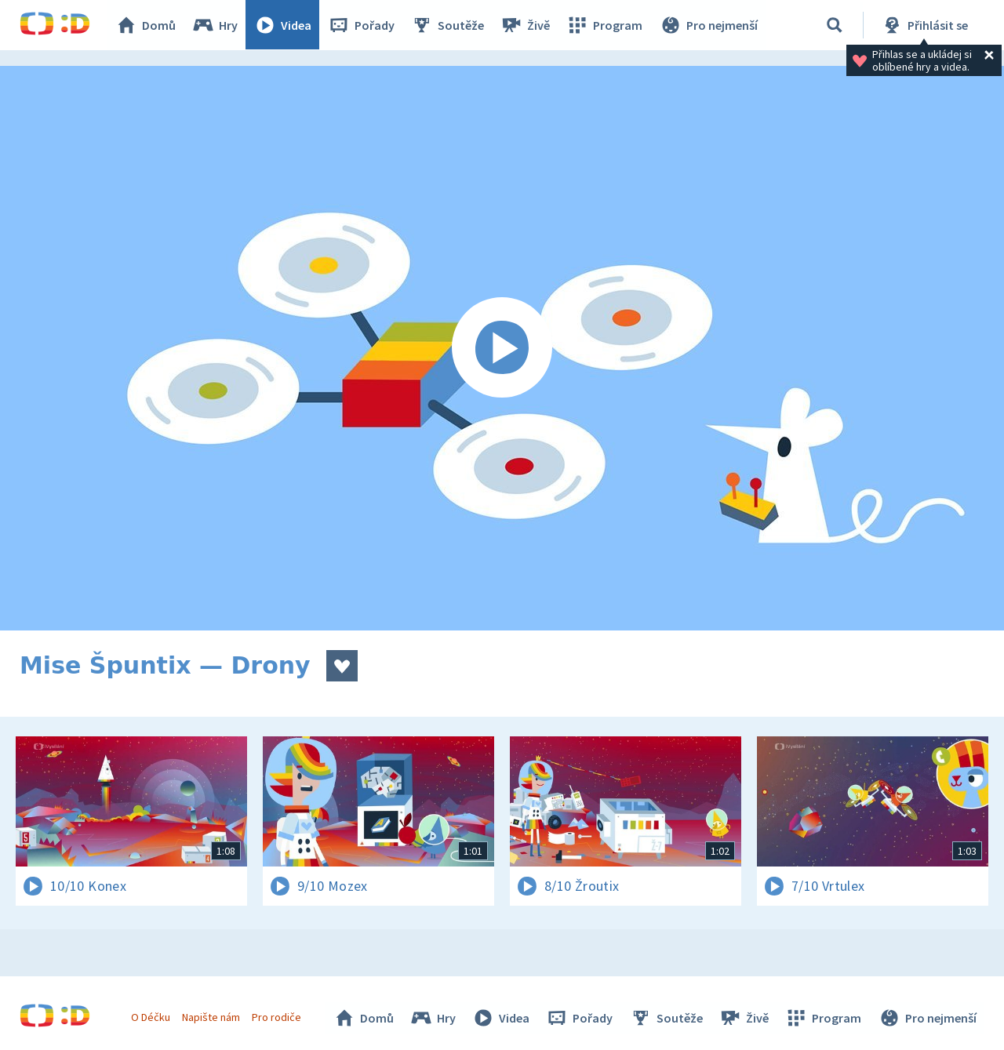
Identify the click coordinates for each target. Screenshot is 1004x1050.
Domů (145, 25)
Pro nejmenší (708, 25)
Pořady (361, 25)
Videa (283, 25)
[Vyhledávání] (834, 25)
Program (604, 25)
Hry (215, 25)
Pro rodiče (277, 1017)
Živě (525, 25)
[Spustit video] (502, 348)
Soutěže (448, 25)
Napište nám (211, 1017)
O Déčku (150, 1017)
